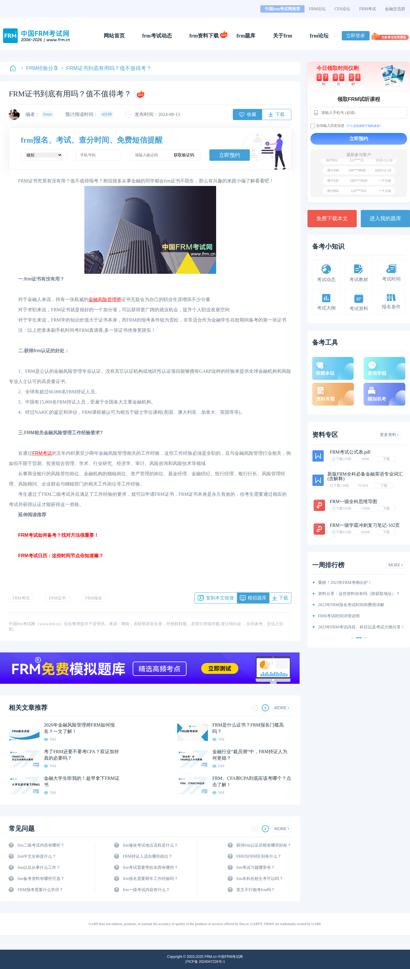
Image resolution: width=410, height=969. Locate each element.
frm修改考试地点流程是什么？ (150, 845)
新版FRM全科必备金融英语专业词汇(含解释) (365, 476)
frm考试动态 (157, 36)
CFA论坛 (342, 9)
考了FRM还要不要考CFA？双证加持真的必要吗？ (81, 754)
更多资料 (389, 435)
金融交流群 (395, 9)
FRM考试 (367, 9)
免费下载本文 (332, 218)
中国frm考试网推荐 (282, 9)
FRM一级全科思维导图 (353, 501)
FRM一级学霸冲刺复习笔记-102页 (365, 525)
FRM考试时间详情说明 (339, 616)
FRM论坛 (317, 9)
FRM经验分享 (40, 68)
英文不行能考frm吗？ (255, 890)
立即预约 (229, 155)
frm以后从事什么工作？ (39, 867)
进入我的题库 (385, 218)
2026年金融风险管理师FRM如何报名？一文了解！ (79, 728)
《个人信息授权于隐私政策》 (363, 125)
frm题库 (246, 36)
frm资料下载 (204, 36)
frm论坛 (319, 36)
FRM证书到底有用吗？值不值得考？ (106, 68)
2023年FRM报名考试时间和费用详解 (351, 605)
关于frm (282, 36)
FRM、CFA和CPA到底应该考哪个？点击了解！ (251, 781)
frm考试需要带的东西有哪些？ (150, 867)
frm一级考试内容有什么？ (146, 890)
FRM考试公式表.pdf (350, 452)
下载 (386, 459)
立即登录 (355, 35)
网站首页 (114, 36)
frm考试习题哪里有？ (255, 867)
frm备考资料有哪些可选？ (41, 878)
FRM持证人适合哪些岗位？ (147, 856)
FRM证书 (57, 598)
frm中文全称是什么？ (37, 856)
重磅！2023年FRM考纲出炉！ (345, 582)
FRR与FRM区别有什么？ (258, 856)
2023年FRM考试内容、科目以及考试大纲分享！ (361, 627)
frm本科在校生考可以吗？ (259, 878)
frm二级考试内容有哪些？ (41, 845)
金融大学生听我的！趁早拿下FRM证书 (81, 781)
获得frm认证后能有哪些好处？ (263, 845)
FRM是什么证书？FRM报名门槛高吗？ (248, 728)
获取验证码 (184, 155)
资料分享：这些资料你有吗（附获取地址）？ (359, 594)
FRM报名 (93, 598)
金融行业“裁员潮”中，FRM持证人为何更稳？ (249, 754)
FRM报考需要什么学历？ (40, 890)
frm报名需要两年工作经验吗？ (150, 878)
